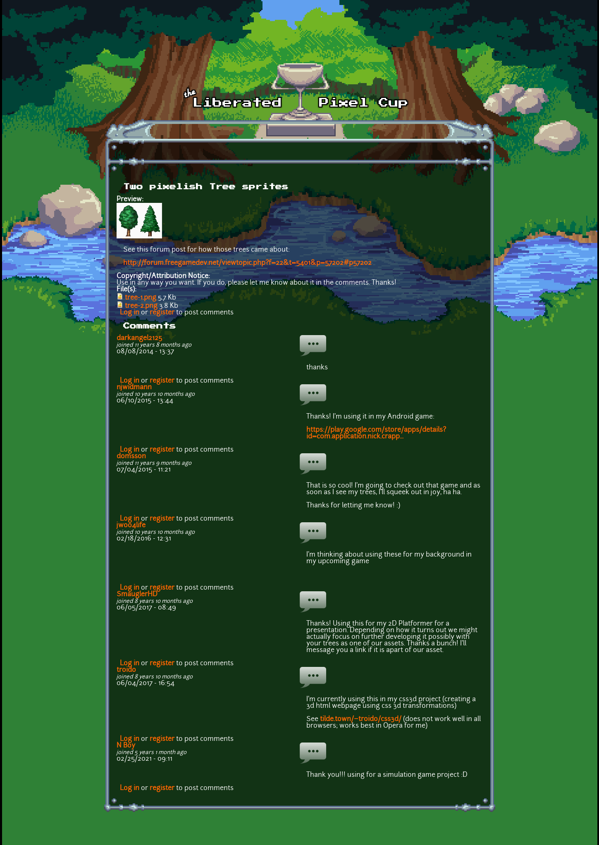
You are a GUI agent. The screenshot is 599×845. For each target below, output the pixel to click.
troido (126, 670)
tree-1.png (140, 298)
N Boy (126, 746)
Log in (129, 312)
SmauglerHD (137, 594)
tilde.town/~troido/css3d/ (360, 719)
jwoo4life (131, 525)
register (162, 312)
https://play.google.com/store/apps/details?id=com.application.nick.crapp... (376, 433)
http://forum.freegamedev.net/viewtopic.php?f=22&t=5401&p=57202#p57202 (247, 263)
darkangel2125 (139, 338)
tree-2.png (141, 306)
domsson (131, 456)
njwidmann (134, 387)
